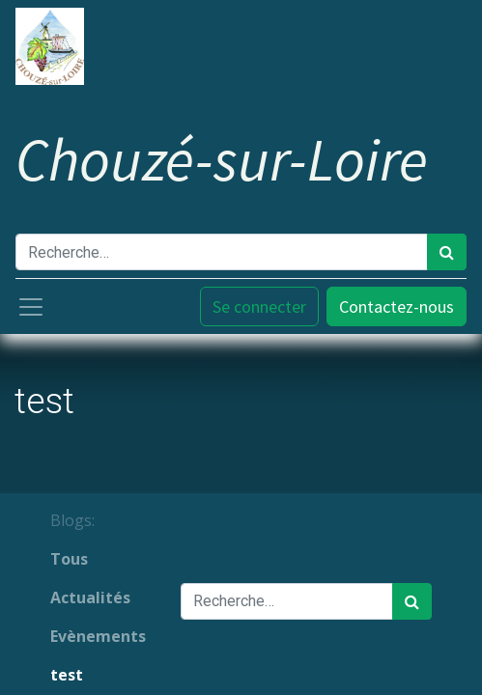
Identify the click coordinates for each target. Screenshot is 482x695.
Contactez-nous (396, 306)
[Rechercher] (447, 252)
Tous (69, 559)
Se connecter (259, 306)
